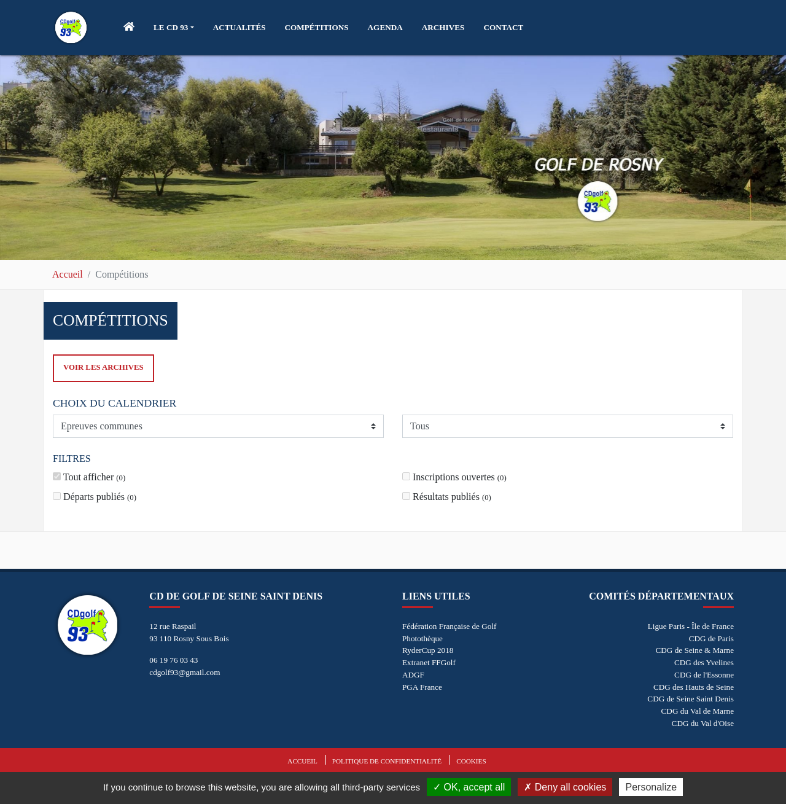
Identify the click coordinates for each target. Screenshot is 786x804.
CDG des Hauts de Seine (693, 687)
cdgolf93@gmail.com (184, 672)
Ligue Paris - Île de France (691, 626)
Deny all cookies (565, 787)
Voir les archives (103, 367)
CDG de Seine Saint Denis (690, 698)
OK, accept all (469, 787)
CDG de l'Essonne (704, 674)
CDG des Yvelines (704, 662)
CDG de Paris (711, 638)
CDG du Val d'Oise (703, 723)
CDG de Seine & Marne (695, 650)
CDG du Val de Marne (697, 711)
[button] (174, 28)
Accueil (67, 274)
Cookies (471, 761)
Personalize (651, 787)
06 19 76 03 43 (173, 660)
